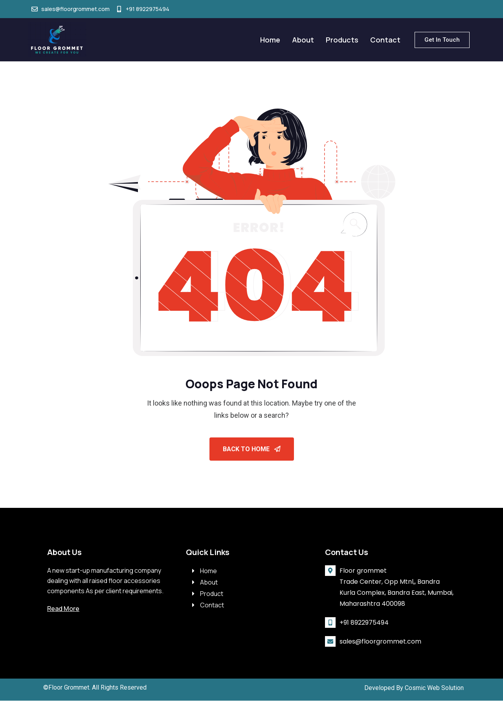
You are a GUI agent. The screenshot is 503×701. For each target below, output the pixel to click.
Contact (385, 39)
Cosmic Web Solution (434, 688)
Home (270, 39)
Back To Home (252, 449)
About (303, 39)
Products (342, 39)
